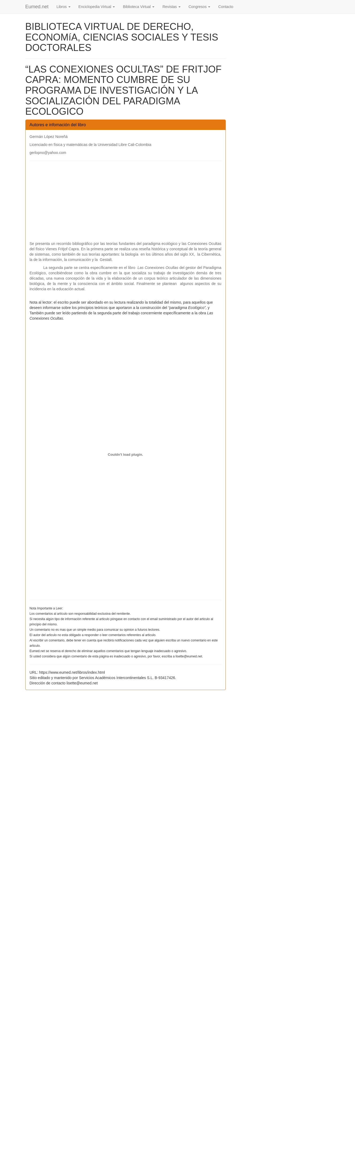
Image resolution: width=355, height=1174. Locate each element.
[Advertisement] (125, 203)
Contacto (225, 7)
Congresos (199, 7)
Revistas (171, 7)
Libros (64, 7)
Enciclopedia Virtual (97, 7)
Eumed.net (37, 6)
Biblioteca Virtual (138, 7)
